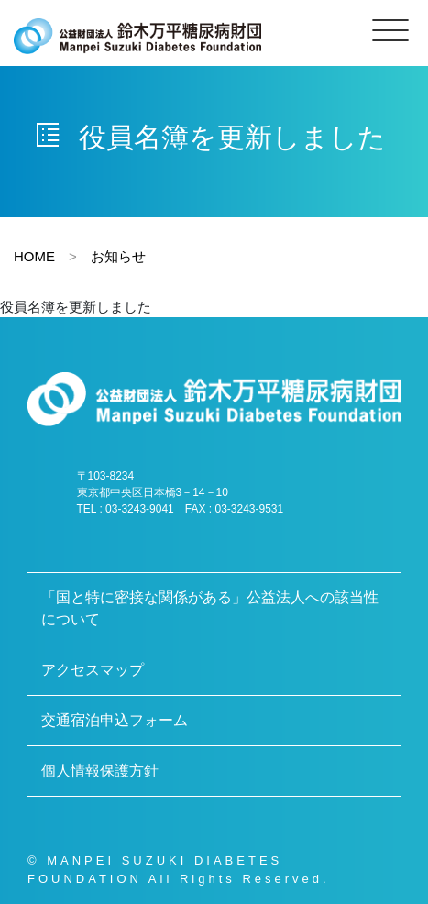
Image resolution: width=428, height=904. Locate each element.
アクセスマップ (92, 670)
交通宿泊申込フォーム (114, 720)
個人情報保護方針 (100, 770)
